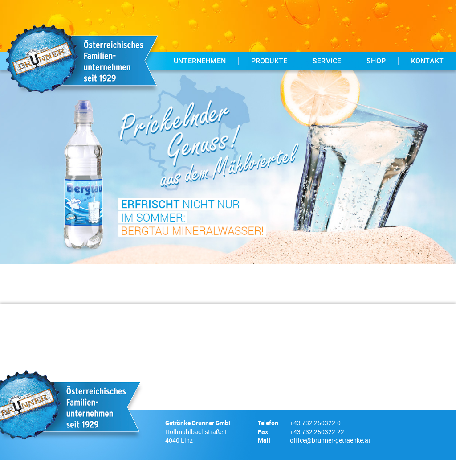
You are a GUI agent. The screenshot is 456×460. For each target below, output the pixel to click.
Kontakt (427, 61)
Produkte (269, 61)
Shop (376, 61)
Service (327, 61)
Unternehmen (200, 61)
